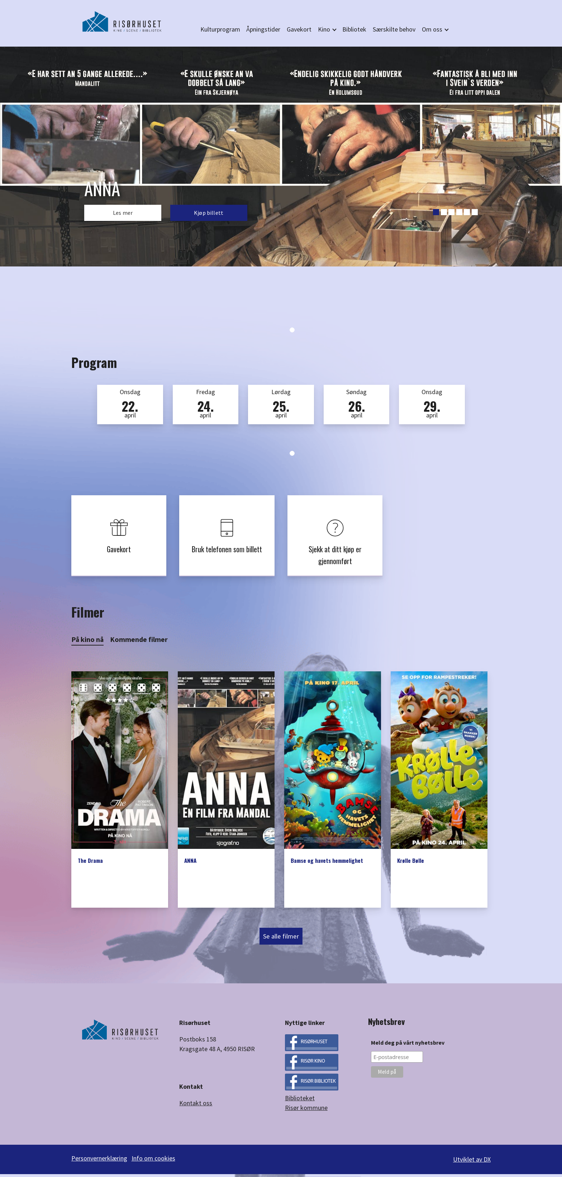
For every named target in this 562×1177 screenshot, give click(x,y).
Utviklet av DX (472, 1163)
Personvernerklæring (99, 1163)
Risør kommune (306, 1113)
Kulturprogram (220, 29)
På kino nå (87, 644)
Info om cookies (155, 1163)
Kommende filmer (139, 644)
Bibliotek (354, 29)
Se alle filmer (280, 941)
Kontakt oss (195, 1108)
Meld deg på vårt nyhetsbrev (407, 1047)
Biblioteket (300, 1103)
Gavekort (299, 29)
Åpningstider (263, 29)
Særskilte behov (394, 29)
